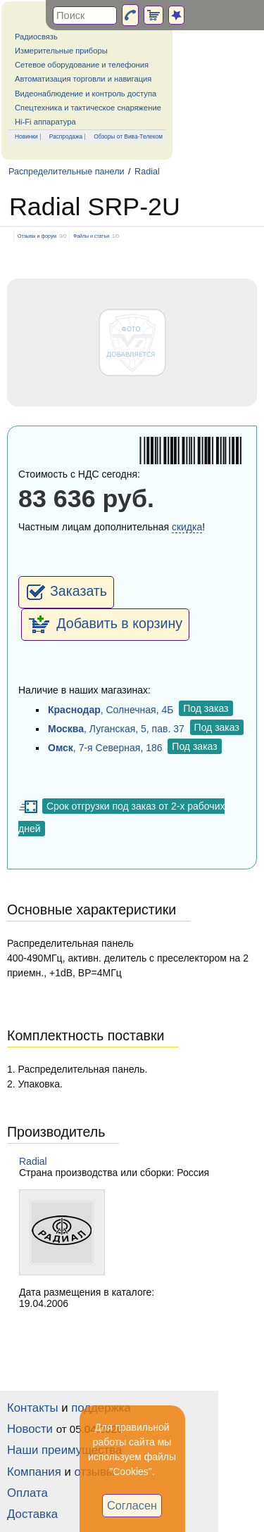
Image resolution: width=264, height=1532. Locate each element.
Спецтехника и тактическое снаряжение (88, 107)
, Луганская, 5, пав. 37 (116, 728)
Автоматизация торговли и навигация (83, 79)
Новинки (26, 136)
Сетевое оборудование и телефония (82, 64)
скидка (187, 526)
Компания (34, 1472)
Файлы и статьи (91, 236)
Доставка (32, 1514)
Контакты (32, 1408)
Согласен (132, 1505)
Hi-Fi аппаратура (45, 121)
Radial (147, 172)
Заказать (66, 592)
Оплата (27, 1493)
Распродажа (66, 136)
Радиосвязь (36, 36)
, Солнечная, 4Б (110, 709)
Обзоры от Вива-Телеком (128, 136)
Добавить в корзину (105, 624)
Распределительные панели (66, 172)
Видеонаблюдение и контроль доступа (85, 93)
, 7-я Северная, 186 (105, 747)
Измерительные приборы (61, 50)
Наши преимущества (64, 1450)
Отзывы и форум (37, 236)
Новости (30, 1429)
